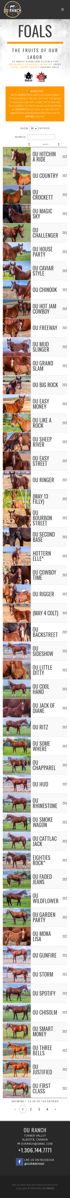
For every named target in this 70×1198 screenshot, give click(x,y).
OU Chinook (45, 290)
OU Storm (43, 974)
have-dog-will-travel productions (39, 1185)
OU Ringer (43, 480)
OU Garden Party (44, 917)
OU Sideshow (43, 650)
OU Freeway (45, 328)
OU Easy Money (41, 403)
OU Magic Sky (42, 213)
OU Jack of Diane (44, 708)
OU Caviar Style (43, 270)
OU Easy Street (41, 460)
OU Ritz (40, 727)
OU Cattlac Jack (45, 841)
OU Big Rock (45, 385)
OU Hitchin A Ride (44, 156)
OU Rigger (43, 594)
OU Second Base (44, 536)
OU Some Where (41, 746)
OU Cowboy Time (44, 574)
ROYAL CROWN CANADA (25, 67)
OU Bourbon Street (42, 518)
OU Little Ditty (42, 669)
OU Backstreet (45, 631)
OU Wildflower (46, 898)
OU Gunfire (45, 955)
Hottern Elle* (42, 555)
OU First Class (42, 1088)
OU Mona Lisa (42, 936)
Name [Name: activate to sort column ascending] (46, 144)
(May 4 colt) (45, 613)
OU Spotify (44, 993)
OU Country (45, 175)
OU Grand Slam (43, 365)
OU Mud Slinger (41, 346)
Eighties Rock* (41, 860)
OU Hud (40, 784)
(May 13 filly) (40, 498)
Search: (35, 137)
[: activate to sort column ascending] (17, 144)
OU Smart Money (43, 1031)
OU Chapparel (44, 765)
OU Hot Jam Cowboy (44, 308)
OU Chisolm (45, 1012)
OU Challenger (45, 232)
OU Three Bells (42, 1050)
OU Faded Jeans (42, 879)
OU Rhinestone (45, 803)
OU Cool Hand (41, 689)
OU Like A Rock (42, 422)
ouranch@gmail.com (35, 1143)
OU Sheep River (42, 441)
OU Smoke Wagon (43, 822)
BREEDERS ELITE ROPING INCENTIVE (31, 64)
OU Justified (42, 1069)
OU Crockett (43, 194)
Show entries (35, 128)
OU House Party (43, 251)
